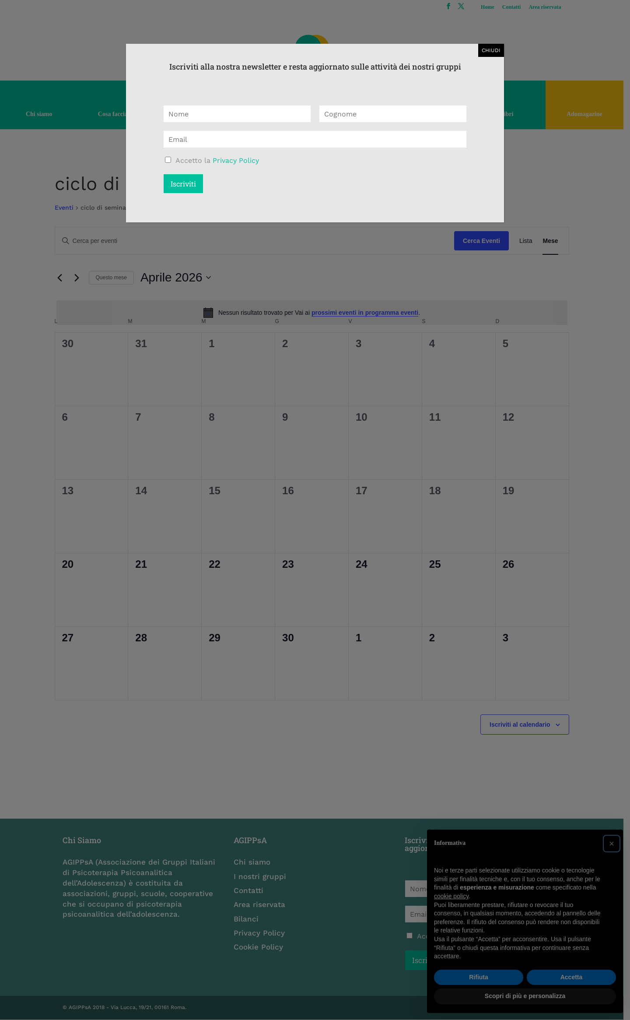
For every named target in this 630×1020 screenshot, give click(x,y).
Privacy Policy (236, 160)
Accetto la (217, 160)
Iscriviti (183, 183)
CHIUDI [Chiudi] (491, 50)
